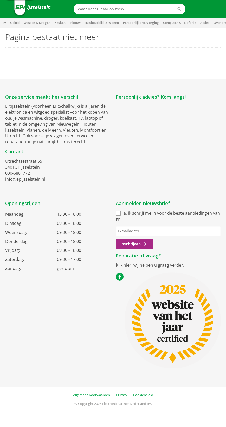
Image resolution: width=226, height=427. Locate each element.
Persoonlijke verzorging (141, 23)
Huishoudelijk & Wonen (102, 23)
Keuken (60, 23)
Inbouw (75, 23)
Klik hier (123, 265)
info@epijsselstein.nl (25, 179)
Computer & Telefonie (179, 23)
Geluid (15, 23)
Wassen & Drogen (37, 23)
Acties (204, 23)
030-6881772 (17, 173)
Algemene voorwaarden (91, 394)
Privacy (121, 394)
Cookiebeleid (143, 394)
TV (4, 23)
